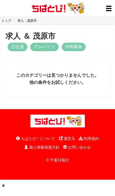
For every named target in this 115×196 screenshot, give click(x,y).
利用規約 (89, 138)
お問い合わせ (77, 147)
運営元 (67, 138)
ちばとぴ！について (35, 138)
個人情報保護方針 (42, 147)
